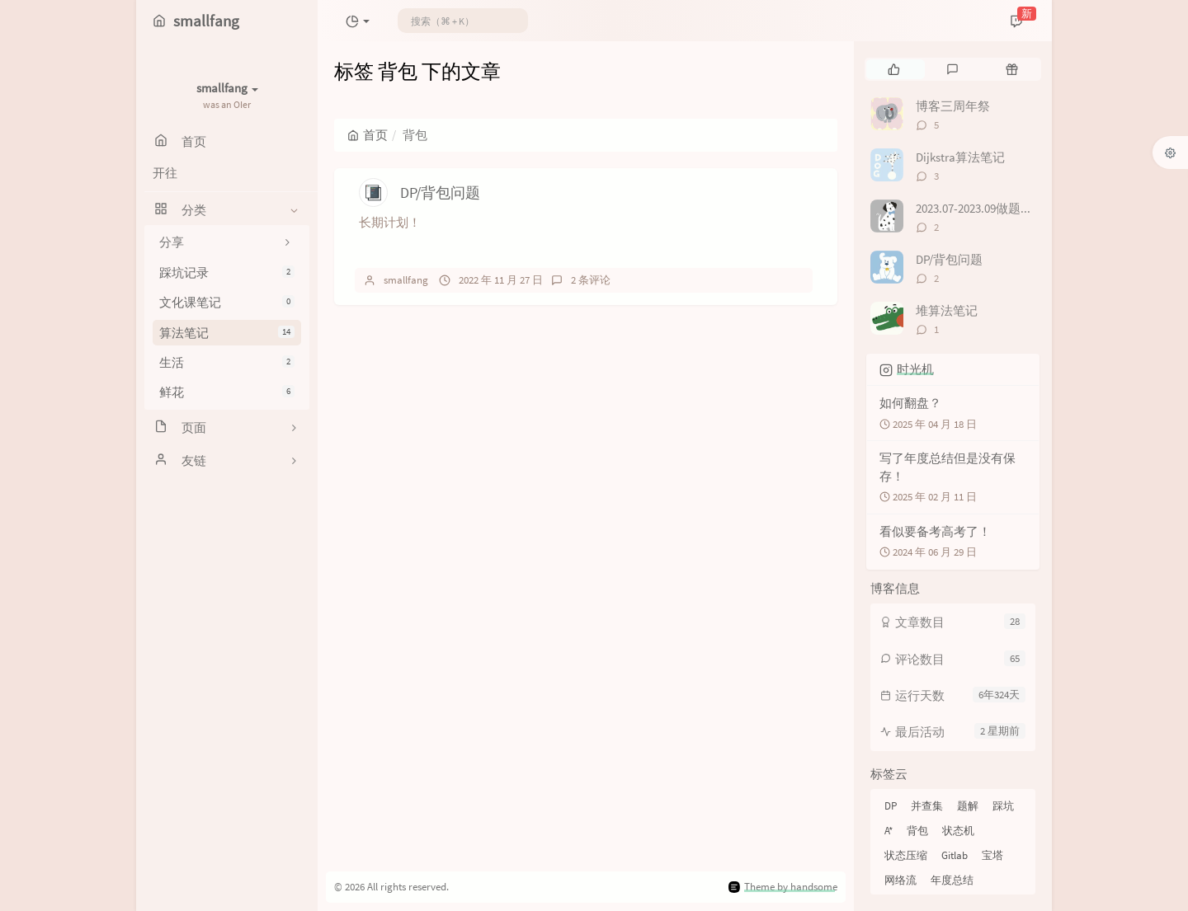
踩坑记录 (227, 272)
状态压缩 (905, 855)
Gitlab (954, 855)
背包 (917, 831)
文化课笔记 (227, 302)
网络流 (900, 880)
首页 (367, 135)
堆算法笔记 (947, 310)
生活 (227, 362)
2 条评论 (590, 280)
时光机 (915, 369)
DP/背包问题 (440, 192)
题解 (967, 806)
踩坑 (1003, 806)
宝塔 (992, 855)
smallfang (406, 280)
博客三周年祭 (953, 106)
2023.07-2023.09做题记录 (980, 208)
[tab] (894, 69)
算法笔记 (227, 332)
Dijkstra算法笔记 (960, 157)
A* (888, 831)
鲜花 (227, 392)
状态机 (958, 831)
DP (890, 806)
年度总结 (952, 880)
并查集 (927, 806)
